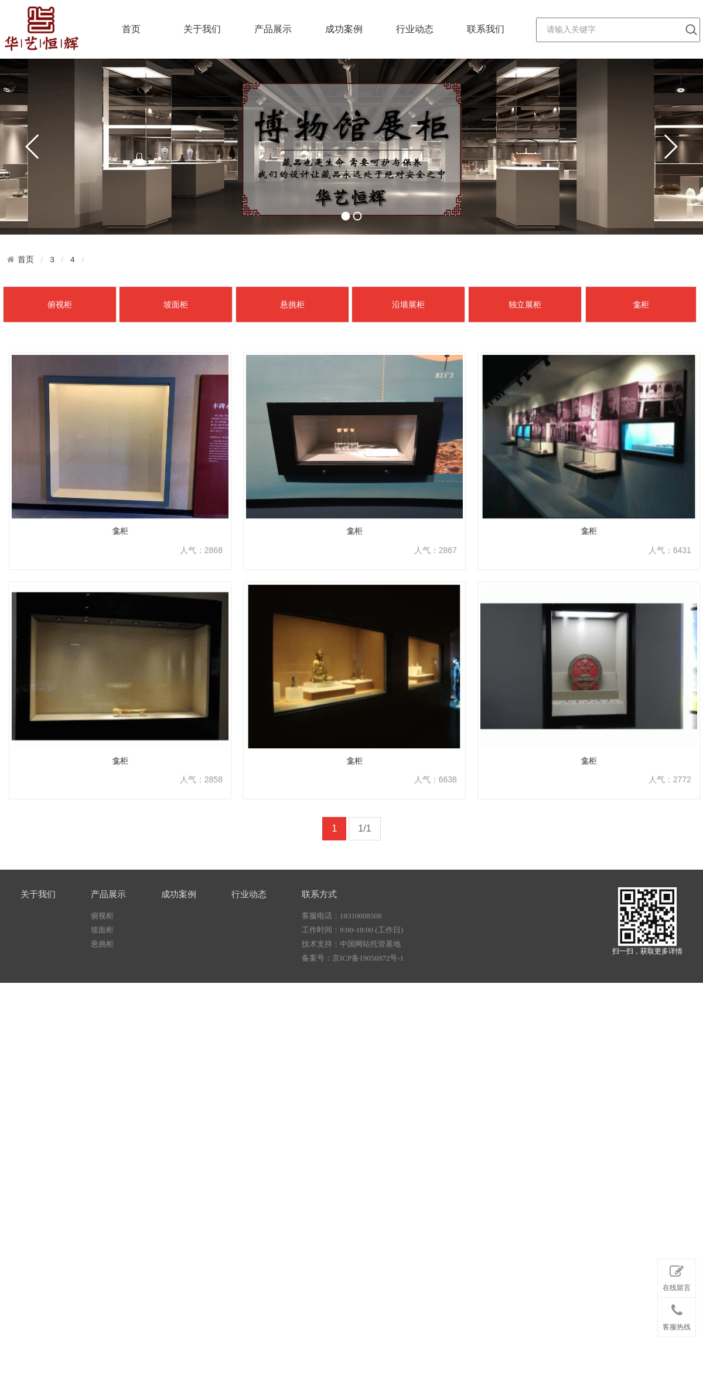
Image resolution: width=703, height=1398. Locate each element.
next (670, 146)
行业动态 (415, 29)
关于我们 (202, 29)
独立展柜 (525, 419)
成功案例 (344, 29)
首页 (131, 29)
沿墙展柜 (408, 419)
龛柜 (641, 419)
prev (33, 146)
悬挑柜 (292, 419)
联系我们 (485, 29)
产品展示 (273, 29)
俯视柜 (59, 419)
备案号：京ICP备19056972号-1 (353, 990)
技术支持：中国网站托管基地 (351, 976)
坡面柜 (175, 419)
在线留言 (677, 1301)
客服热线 (677, 1340)
